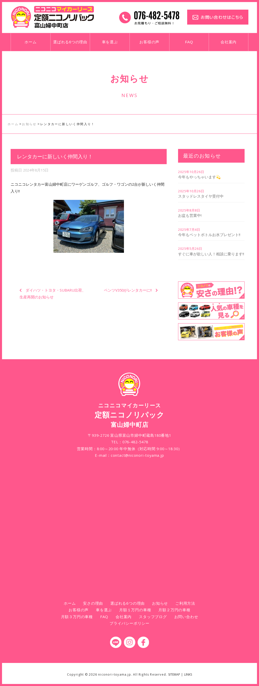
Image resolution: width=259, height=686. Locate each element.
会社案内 (228, 42)
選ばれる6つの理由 (70, 42)
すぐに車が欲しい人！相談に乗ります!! (211, 253)
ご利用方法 (185, 603)
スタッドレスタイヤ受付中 (201, 196)
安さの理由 (93, 603)
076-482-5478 (135, 441)
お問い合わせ (186, 616)
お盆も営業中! (190, 215)
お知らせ (160, 603)
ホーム (30, 42)
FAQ (189, 42)
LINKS (188, 674)
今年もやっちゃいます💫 (199, 176)
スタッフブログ (153, 616)
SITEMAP (174, 674)
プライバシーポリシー (129, 623)
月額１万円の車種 (135, 609)
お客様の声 (149, 42)
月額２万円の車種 (174, 609)
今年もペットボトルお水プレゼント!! (209, 234)
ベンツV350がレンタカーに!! (128, 290)
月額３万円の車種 (77, 616)
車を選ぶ (110, 42)
